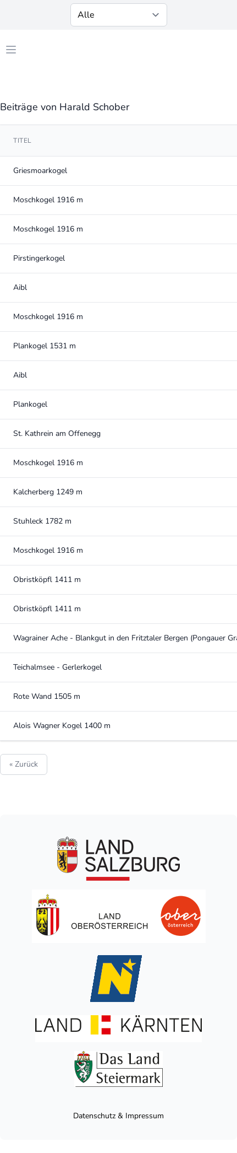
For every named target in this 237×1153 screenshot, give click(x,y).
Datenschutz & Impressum (118, 1116)
